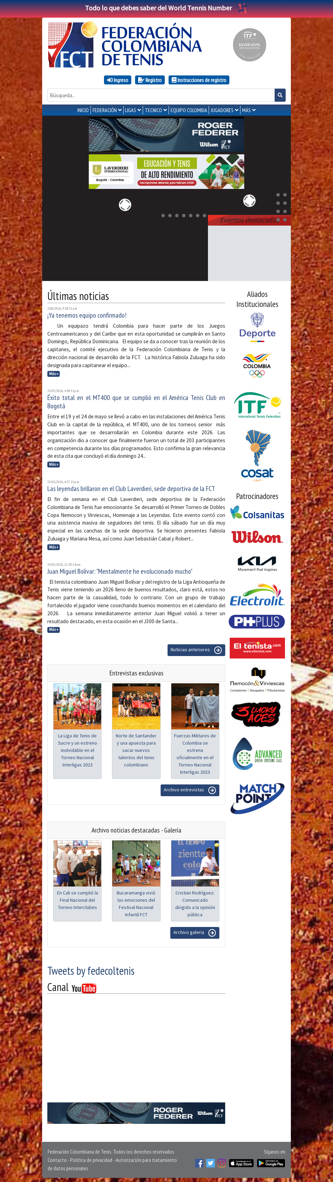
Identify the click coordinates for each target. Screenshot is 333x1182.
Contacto (57, 1158)
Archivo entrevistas (190, 789)
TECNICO (153, 110)
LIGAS (130, 110)
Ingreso (117, 79)
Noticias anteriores (196, 649)
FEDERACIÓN (105, 110)
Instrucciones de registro (199, 79)
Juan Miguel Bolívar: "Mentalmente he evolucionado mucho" (119, 569)
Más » (53, 372)
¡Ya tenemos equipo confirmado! (86, 313)
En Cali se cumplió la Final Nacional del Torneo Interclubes (77, 898)
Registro (150, 79)
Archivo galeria (194, 931)
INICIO (83, 110)
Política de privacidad (91, 1158)
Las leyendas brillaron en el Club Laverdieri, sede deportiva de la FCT (131, 487)
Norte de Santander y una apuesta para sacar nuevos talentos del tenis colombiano (136, 748)
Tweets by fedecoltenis (90, 969)
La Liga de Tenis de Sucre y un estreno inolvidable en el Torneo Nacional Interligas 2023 (77, 748)
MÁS (246, 110)
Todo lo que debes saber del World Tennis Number (166, 7)
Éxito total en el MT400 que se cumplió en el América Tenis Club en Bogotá (136, 400)
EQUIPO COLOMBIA (189, 110)
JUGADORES (222, 110)
